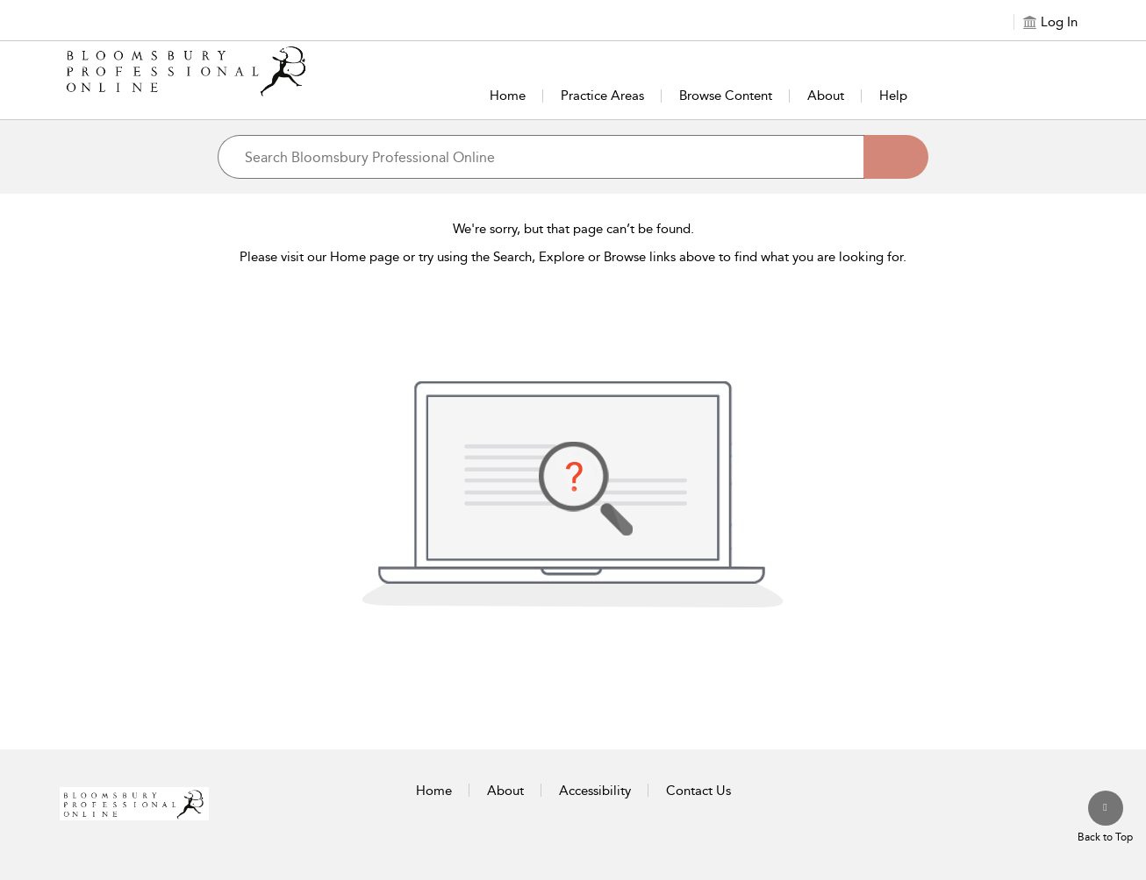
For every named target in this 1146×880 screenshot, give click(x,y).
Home (508, 95)
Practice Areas (602, 95)
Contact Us (698, 790)
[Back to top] (1105, 818)
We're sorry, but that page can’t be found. (573, 229)
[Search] (895, 157)
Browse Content (725, 95)
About (825, 95)
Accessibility (595, 790)
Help (893, 95)
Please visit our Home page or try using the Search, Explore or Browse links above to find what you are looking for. (573, 257)
